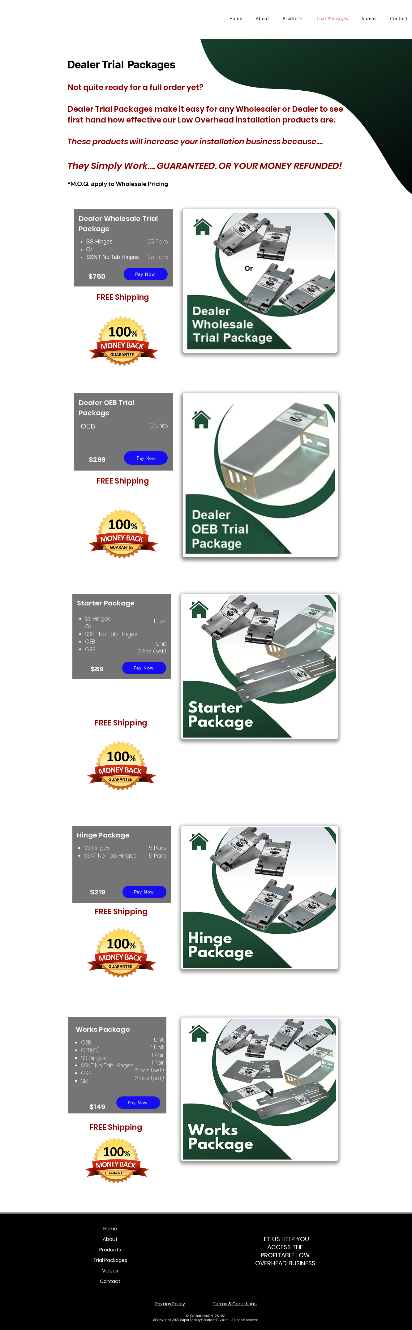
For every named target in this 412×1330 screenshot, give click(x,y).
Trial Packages (110, 1260)
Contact (110, 1281)
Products (110, 1249)
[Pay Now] (146, 274)
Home (110, 1228)
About (110, 1239)
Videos (110, 1270)
